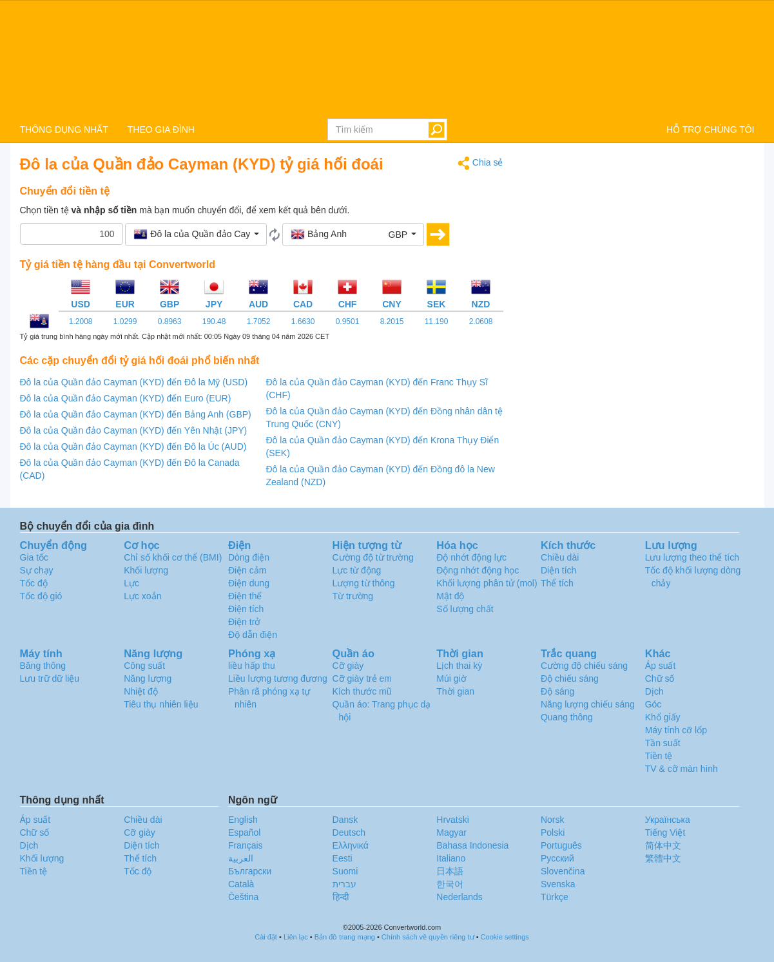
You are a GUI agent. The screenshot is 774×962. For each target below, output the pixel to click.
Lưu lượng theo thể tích (692, 557)
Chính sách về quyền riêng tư (428, 937)
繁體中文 (663, 858)
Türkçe (554, 897)
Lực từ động (357, 570)
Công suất (144, 665)
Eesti (343, 858)
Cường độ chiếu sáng (584, 665)
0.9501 (348, 321)
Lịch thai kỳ (459, 665)
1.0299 (125, 321)
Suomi (345, 871)
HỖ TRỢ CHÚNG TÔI (710, 129)
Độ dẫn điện (252, 635)
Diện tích (558, 570)
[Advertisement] (639, 246)
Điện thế (245, 596)
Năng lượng (147, 678)
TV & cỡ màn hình (681, 769)
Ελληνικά (351, 845)
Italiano (450, 858)
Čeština (243, 897)
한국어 (449, 884)
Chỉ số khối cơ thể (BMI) (173, 557)
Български (249, 871)
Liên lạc (296, 937)
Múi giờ (451, 678)
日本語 (449, 871)
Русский (557, 858)
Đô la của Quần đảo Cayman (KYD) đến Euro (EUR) (125, 398)
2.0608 (481, 321)
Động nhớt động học (477, 570)
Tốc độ (34, 583)
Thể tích (557, 583)
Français (245, 845)
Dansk (345, 819)
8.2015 (392, 321)
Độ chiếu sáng (570, 678)
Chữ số (660, 678)
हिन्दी (341, 897)
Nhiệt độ (141, 691)
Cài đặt (266, 937)
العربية (240, 858)
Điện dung (248, 583)
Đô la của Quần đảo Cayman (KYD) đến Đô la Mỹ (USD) (134, 382)
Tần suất (663, 743)
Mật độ (450, 596)
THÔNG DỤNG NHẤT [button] (64, 129)
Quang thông (567, 717)
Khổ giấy (663, 717)
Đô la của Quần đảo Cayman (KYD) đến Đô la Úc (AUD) (133, 446)
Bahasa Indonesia (472, 845)
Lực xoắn (142, 596)
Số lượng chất (464, 609)
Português (561, 845)
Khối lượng (146, 570)
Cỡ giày (348, 665)
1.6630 (303, 321)
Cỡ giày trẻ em (362, 678)
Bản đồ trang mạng (344, 937)
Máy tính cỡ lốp (676, 730)
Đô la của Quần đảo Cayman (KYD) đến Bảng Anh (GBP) (135, 414)
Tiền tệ (659, 756)
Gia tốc (34, 557)
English (243, 819)
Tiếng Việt (665, 832)
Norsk (553, 819)
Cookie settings (505, 937)
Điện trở (244, 622)
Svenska (558, 884)
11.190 (437, 321)
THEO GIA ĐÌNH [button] (161, 129)
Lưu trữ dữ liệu (50, 678)
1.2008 (81, 321)
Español (244, 832)
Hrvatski (452, 819)
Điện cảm (247, 570)
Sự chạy (36, 570)
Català (241, 884)
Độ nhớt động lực (471, 557)
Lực (131, 583)
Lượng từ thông (364, 583)
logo (387, 59)
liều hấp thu (251, 665)
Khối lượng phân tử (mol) (486, 583)
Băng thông (43, 665)
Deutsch (349, 832)
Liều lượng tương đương (277, 678)
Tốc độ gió (41, 596)
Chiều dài (560, 557)
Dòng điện (248, 557)
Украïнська (667, 819)
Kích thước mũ (362, 691)
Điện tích (246, 609)
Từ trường (353, 596)
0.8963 (170, 321)
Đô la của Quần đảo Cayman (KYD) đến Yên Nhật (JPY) (133, 430)
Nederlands (459, 897)
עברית (344, 884)
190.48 (214, 321)
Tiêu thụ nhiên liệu (161, 704)
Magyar (451, 832)
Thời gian (455, 691)
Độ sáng (557, 691)
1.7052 (259, 321)
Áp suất (660, 665)
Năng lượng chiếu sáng (588, 704)
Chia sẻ (480, 163)
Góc (653, 704)
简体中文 (663, 845)
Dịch (654, 691)
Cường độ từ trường (373, 557)
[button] (196, 234)
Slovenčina (563, 871)
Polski (553, 832)
